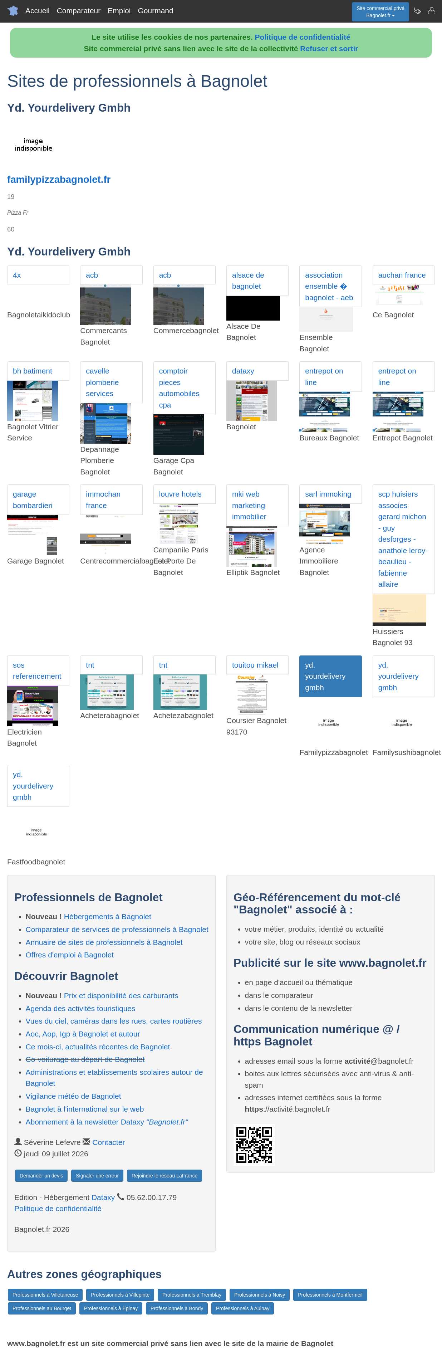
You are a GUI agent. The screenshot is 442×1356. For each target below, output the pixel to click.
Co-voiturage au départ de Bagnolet (85, 1059)
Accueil (37, 10)
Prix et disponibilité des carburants (121, 995)
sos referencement (37, 671)
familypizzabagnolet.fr (59, 179)
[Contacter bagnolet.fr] (431, 10)
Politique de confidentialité (302, 37)
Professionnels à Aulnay (242, 1308)
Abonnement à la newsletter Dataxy (107, 1122)
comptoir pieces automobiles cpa (179, 388)
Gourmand (155, 10)
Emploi (119, 10)
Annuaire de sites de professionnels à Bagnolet (104, 942)
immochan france (103, 499)
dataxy (243, 371)
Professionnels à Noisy (259, 1295)
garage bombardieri (33, 499)
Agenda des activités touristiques (81, 1008)
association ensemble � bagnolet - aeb (329, 286)
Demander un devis (41, 1176)
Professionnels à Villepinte (120, 1295)
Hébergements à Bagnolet (107, 916)
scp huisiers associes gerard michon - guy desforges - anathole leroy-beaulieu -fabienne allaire (403, 539)
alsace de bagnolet (248, 281)
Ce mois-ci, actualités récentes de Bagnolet (98, 1047)
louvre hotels (180, 494)
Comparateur (79, 10)
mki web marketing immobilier (249, 505)
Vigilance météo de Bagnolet (73, 1096)
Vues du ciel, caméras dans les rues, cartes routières (114, 1021)
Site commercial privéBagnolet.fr (380, 11)
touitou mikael (255, 665)
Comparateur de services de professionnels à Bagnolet (117, 929)
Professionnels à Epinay (111, 1308)
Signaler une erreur (97, 1176)
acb (92, 275)
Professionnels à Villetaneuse (45, 1295)
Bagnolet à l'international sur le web (85, 1109)
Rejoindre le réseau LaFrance (164, 1176)
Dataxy (103, 1197)
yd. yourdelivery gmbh (325, 676)
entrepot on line (324, 376)
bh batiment (32, 371)
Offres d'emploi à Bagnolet (70, 955)
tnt (90, 665)
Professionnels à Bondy (177, 1308)
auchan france (402, 275)
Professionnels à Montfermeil (330, 1295)
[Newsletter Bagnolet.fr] (417, 10)
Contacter (108, 1142)
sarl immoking (328, 494)
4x (17, 275)
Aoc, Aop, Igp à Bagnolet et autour (83, 1034)
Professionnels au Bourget (42, 1308)
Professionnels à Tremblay (191, 1295)
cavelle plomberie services (102, 382)
